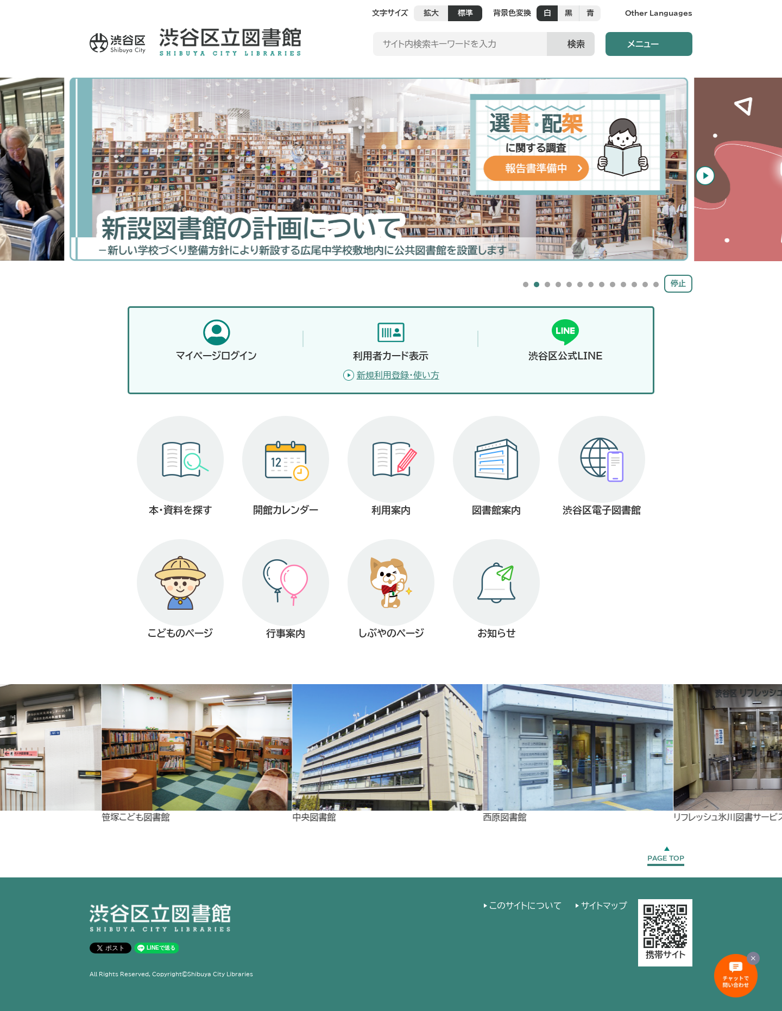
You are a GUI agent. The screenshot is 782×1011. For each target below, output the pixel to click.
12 (645, 284)
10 (623, 284)
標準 (465, 13)
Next (709, 173)
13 (656, 284)
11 (634, 284)
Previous (72, 173)
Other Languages (658, 13)
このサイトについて (525, 905)
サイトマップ (604, 905)
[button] (649, 44)
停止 (678, 283)
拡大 (431, 13)
